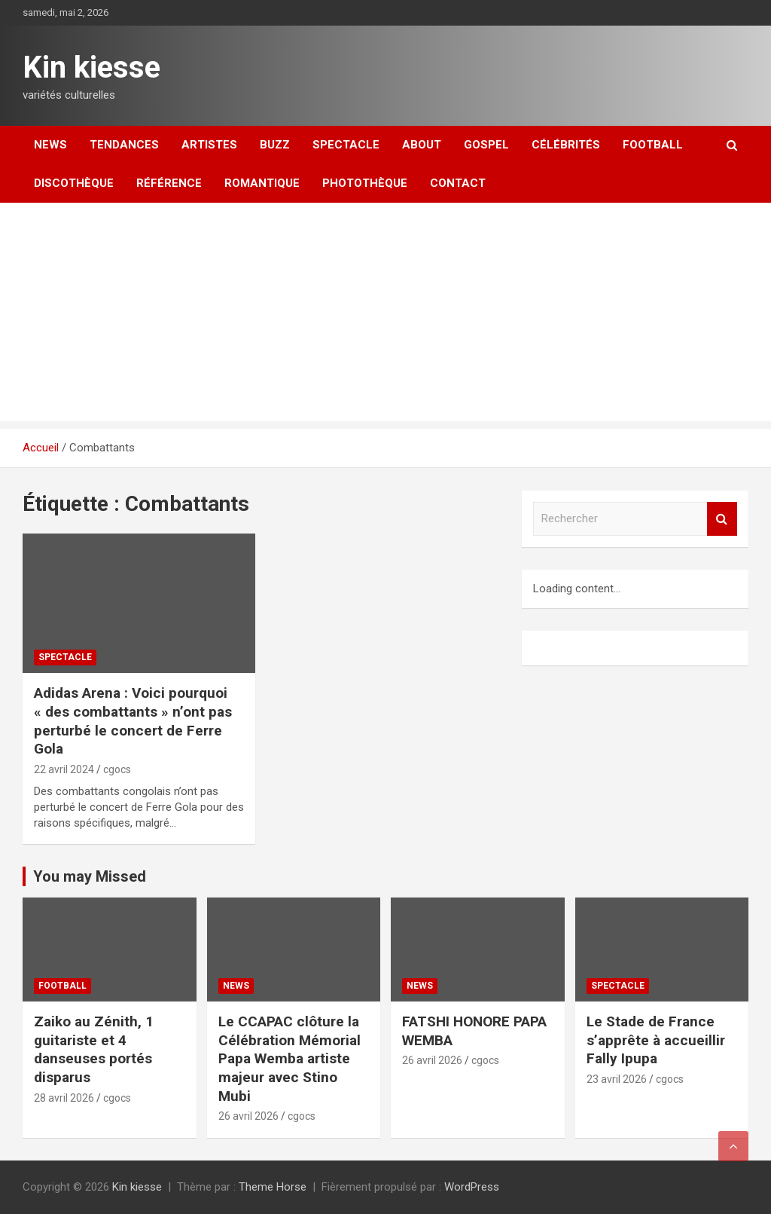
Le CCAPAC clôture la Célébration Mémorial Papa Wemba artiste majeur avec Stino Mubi (289, 1059)
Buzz (275, 144)
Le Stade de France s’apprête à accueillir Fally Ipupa (656, 1040)
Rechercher (722, 519)
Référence (169, 183)
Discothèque (74, 183)
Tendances (124, 144)
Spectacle (345, 144)
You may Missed (89, 876)
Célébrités (566, 144)
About (421, 144)
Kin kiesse (91, 67)
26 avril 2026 (248, 1116)
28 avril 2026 (64, 1098)
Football (653, 144)
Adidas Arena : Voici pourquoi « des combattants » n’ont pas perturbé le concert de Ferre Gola (133, 720)
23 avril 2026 (617, 1079)
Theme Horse (272, 1187)
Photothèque (364, 183)
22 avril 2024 (64, 769)
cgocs (117, 769)
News (50, 144)
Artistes (209, 144)
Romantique (262, 183)
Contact (458, 183)
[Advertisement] (385, 315)
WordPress (471, 1187)
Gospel (486, 144)
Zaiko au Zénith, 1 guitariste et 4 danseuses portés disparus (94, 1049)
